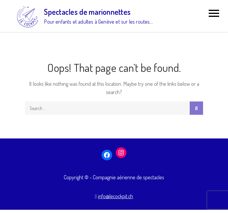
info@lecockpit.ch (115, 196)
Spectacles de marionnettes (87, 12)
